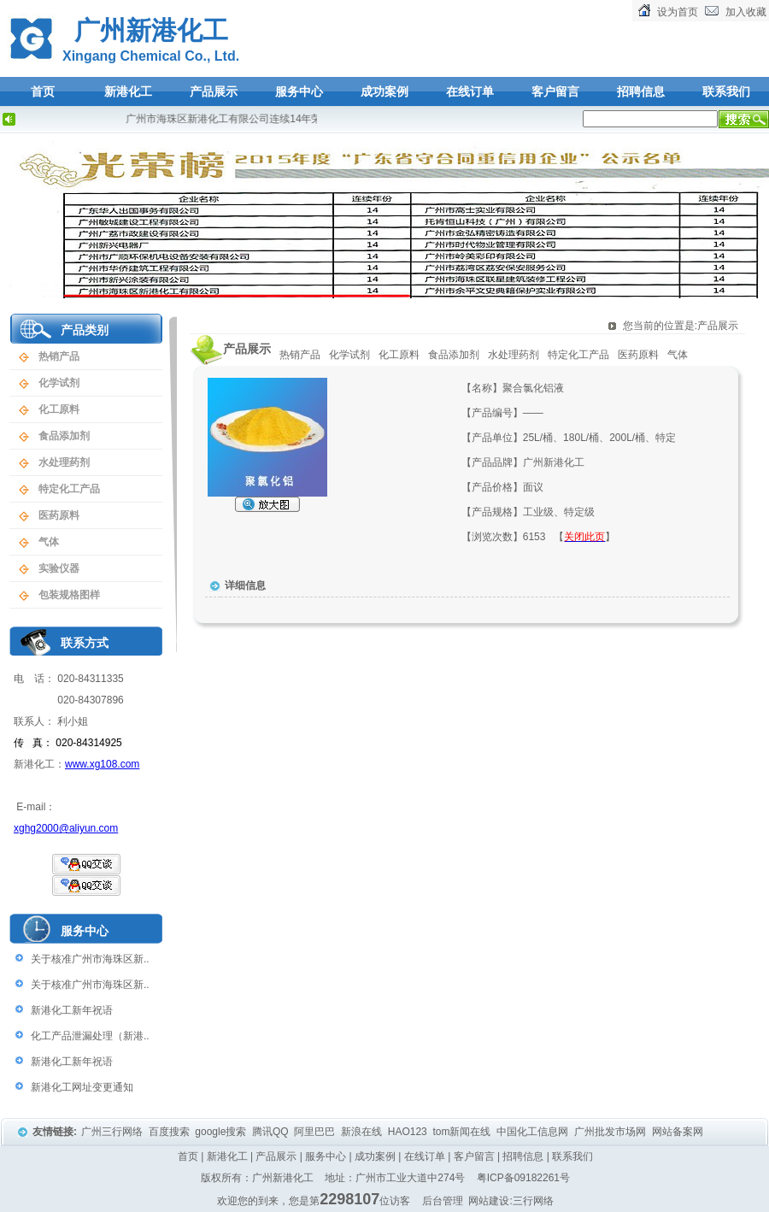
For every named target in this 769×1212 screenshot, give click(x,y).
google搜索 (222, 1132)
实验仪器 (58, 568)
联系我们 (726, 91)
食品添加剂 (64, 436)
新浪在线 (362, 1132)
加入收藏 (745, 12)
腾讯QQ (271, 1132)
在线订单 (470, 91)
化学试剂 (58, 383)
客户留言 (555, 91)
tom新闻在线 (462, 1132)
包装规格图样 (69, 595)
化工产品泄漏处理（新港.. (90, 1036)
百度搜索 (170, 1132)
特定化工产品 (69, 489)
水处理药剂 (64, 462)
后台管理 (442, 1201)
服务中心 (299, 91)
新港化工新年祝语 (72, 1010)
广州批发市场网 (611, 1132)
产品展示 (214, 91)
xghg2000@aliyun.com (66, 828)
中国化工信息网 (533, 1132)
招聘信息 (641, 91)
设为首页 (677, 12)
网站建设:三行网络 (510, 1201)
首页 (43, 91)
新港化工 (128, 91)
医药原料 (58, 515)
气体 (48, 542)
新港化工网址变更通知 (82, 1087)
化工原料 (58, 409)
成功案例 (384, 91)
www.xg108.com (102, 764)
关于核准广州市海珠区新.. (90, 959)
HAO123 (409, 1132)
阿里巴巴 (316, 1132)
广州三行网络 (113, 1132)
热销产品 (58, 356)
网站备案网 (679, 1132)
